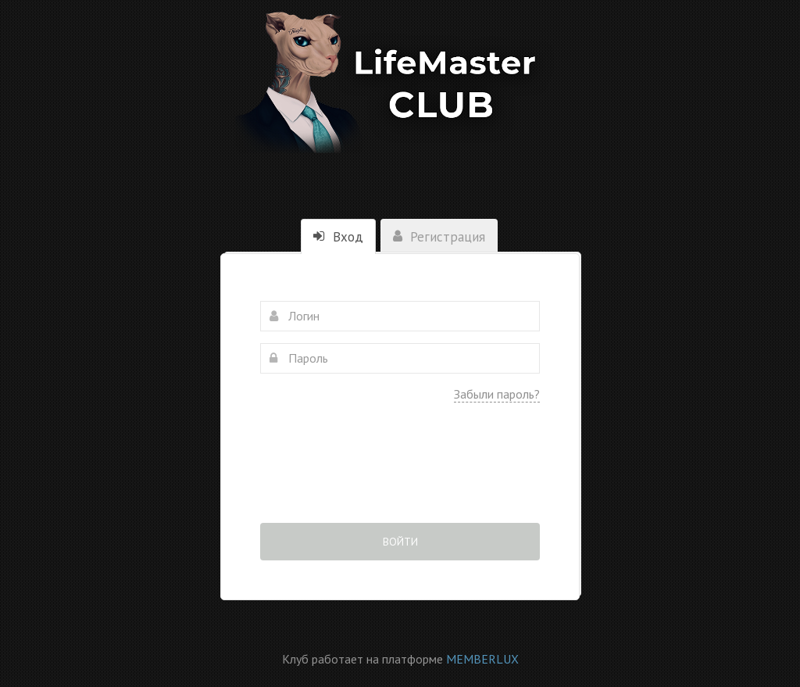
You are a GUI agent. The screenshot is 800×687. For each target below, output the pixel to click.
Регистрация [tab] (439, 236)
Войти (400, 542)
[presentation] (400, 473)
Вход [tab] (338, 236)
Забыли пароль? (497, 394)
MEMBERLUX (482, 659)
